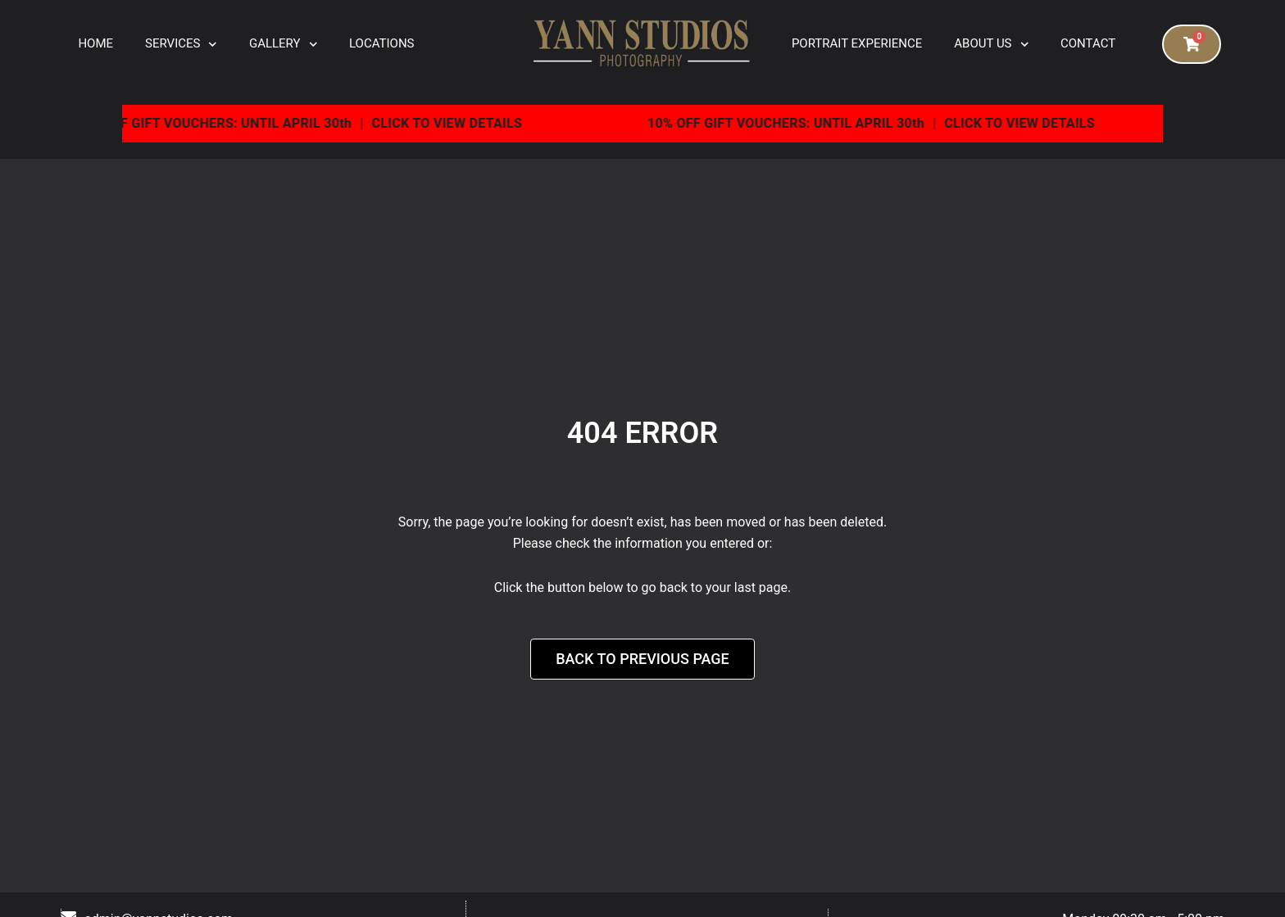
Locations (381, 43)
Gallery (283, 44)
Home (95, 43)
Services (181, 44)
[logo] (642, 45)
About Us (991, 44)
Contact (1087, 43)
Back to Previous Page (642, 658)
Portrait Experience (857, 43)
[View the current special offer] (642, 123)
